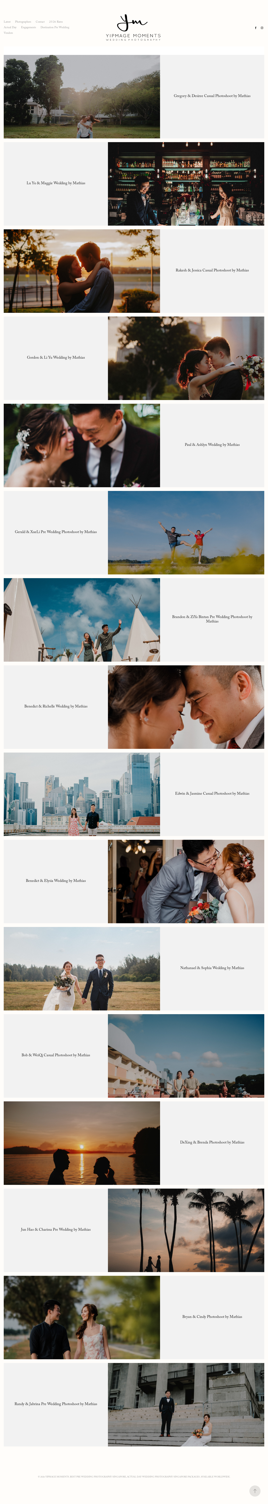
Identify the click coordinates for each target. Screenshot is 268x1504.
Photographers (23, 22)
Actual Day (10, 27)
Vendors (8, 33)
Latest (7, 22)
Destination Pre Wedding (55, 27)
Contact (40, 22)
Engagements (28, 27)
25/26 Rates (56, 22)
